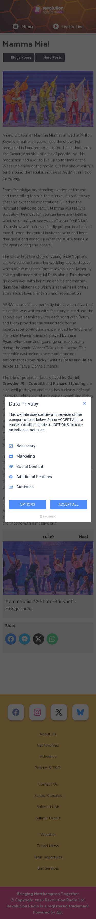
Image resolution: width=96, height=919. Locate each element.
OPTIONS (27, 504)
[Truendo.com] (48, 516)
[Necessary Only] (84, 403)
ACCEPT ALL (68, 504)
